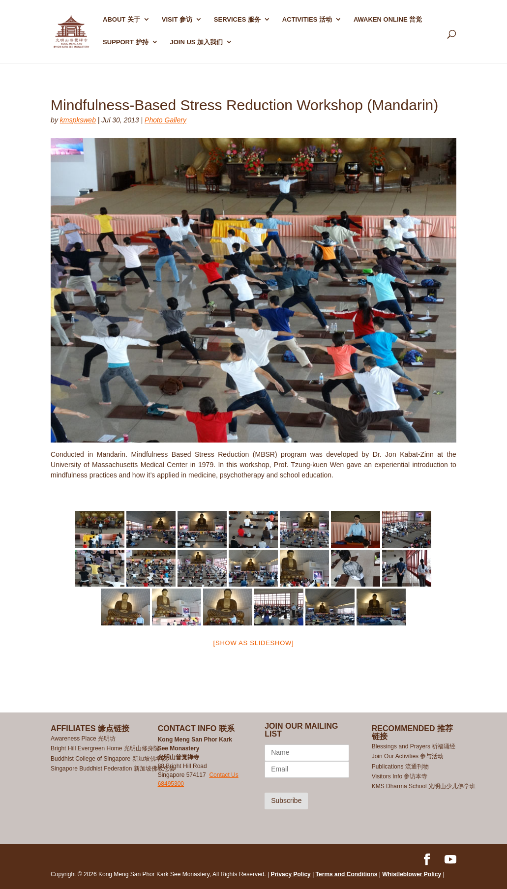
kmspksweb (78, 120)
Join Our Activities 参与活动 (408, 756)
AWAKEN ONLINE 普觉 (388, 19)
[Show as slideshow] (253, 643)
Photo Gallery (165, 120)
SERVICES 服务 (237, 19)
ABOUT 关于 (121, 19)
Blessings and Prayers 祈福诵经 (414, 746)
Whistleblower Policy (411, 874)
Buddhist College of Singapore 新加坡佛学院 (109, 758)
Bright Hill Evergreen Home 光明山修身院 (105, 748)
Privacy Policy (290, 874)
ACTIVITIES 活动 (307, 19)
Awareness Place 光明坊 (83, 738)
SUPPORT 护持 (125, 42)
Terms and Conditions (347, 874)
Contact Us (223, 774)
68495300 (171, 783)
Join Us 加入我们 (196, 42)
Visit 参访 (177, 19)
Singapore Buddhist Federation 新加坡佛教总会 (113, 768)
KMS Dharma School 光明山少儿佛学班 (424, 786)
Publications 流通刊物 (400, 766)
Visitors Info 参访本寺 (400, 776)
